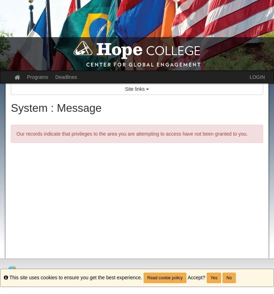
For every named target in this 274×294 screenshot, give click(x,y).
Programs (37, 77)
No (229, 277)
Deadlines (66, 77)
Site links (137, 89)
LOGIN (257, 77)
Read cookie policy (165, 277)
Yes (214, 277)
